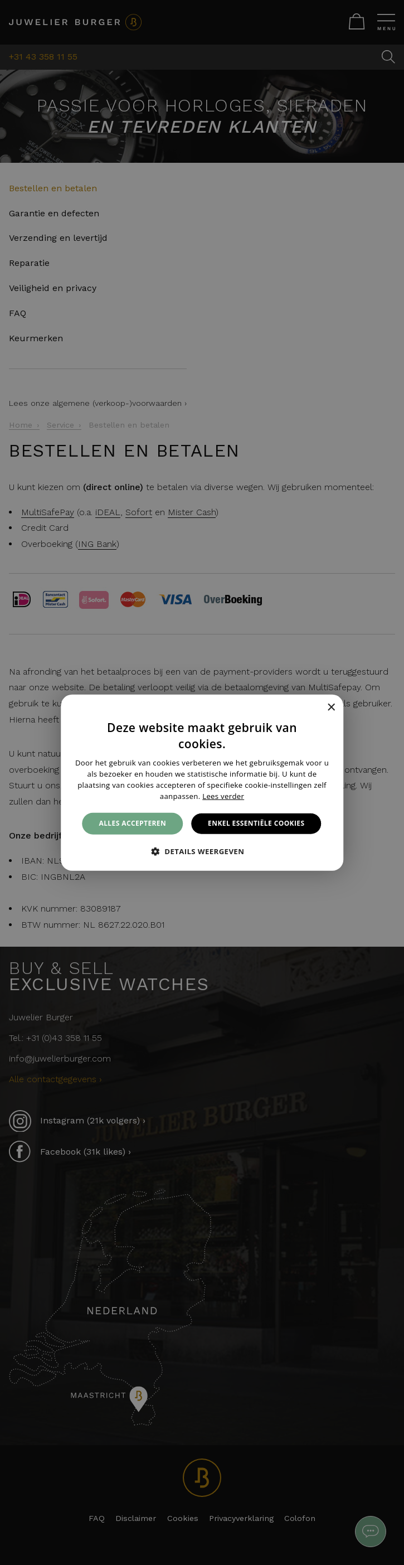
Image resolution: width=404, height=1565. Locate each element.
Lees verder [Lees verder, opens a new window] (223, 796)
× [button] (331, 708)
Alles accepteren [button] (133, 823)
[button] (202, 851)
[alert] (202, 782)
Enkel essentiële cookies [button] (256, 823)
